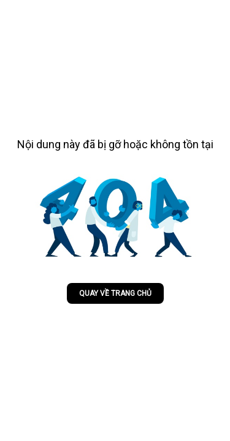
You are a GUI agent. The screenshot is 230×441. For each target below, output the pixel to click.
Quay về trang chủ (115, 293)
